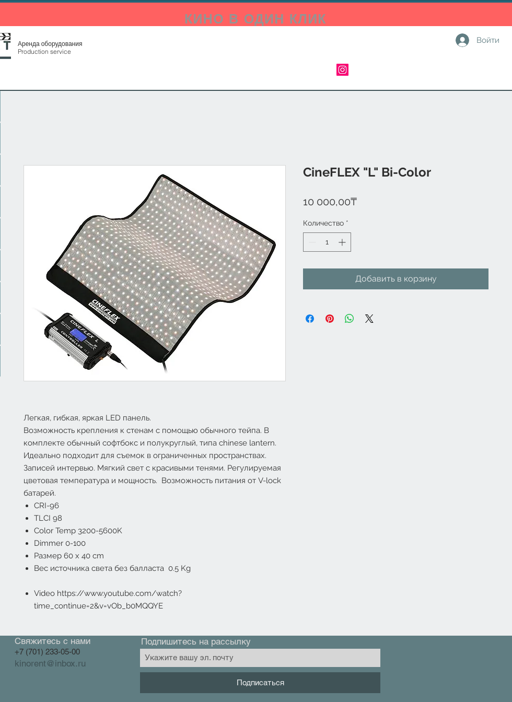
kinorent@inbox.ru (50, 663)
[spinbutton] (327, 242)
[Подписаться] (260, 682)
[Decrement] (311, 242)
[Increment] (343, 242)
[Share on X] (369, 318)
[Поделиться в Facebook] (310, 318)
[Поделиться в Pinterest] (329, 318)
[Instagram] (342, 70)
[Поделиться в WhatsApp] (349, 318)
